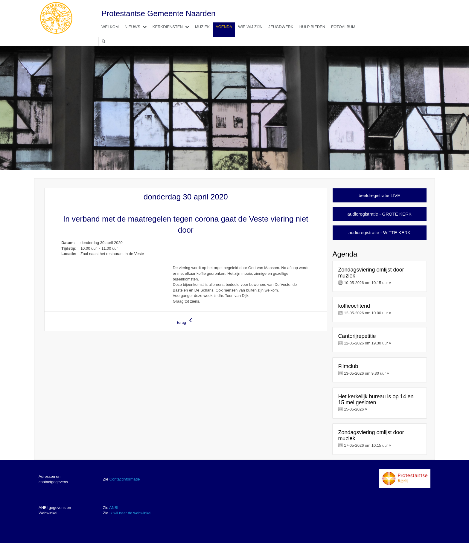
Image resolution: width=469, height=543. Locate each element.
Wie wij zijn (250, 27)
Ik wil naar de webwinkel (130, 513)
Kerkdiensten (172, 27)
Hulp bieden (312, 27)
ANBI (113, 507)
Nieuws (137, 27)
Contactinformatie (124, 479)
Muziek (202, 27)
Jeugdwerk (281, 27)
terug (185, 321)
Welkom (110, 27)
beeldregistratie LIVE (379, 195)
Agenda (224, 27)
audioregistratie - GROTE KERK (380, 213)
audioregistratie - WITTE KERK (379, 232)
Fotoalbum (343, 27)
